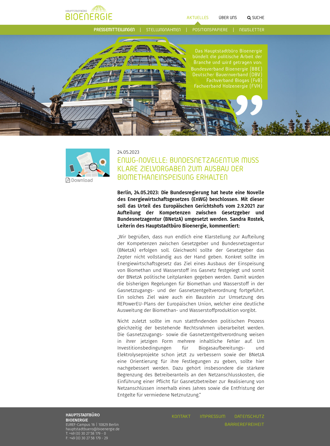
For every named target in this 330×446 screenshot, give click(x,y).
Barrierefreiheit (244, 424)
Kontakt (181, 416)
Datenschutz (249, 416)
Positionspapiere (210, 29)
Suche (258, 17)
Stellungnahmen (163, 29)
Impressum (212, 416)
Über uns (228, 17)
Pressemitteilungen (114, 29)
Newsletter (251, 29)
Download (79, 180)
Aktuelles (198, 17)
